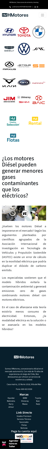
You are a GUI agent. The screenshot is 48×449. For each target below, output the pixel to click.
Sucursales (24, 422)
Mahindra (11, 401)
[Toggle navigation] (42, 15)
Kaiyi (38, 404)
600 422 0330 (27, 7)
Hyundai (11, 398)
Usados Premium (24, 416)
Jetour (11, 407)
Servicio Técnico (24, 419)
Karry (11, 404)
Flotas (24, 425)
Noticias (24, 428)
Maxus (25, 404)
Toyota (38, 398)
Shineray (25, 401)
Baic (38, 401)
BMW (25, 398)
